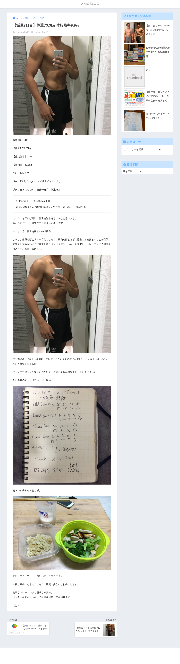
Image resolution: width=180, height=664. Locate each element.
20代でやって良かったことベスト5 (158, 116)
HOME (90, 653)
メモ (148, 70)
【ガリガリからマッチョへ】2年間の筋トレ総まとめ (158, 30)
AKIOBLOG (90, 4)
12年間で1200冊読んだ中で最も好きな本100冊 (158, 52)
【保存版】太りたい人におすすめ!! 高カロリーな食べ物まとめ (158, 96)
